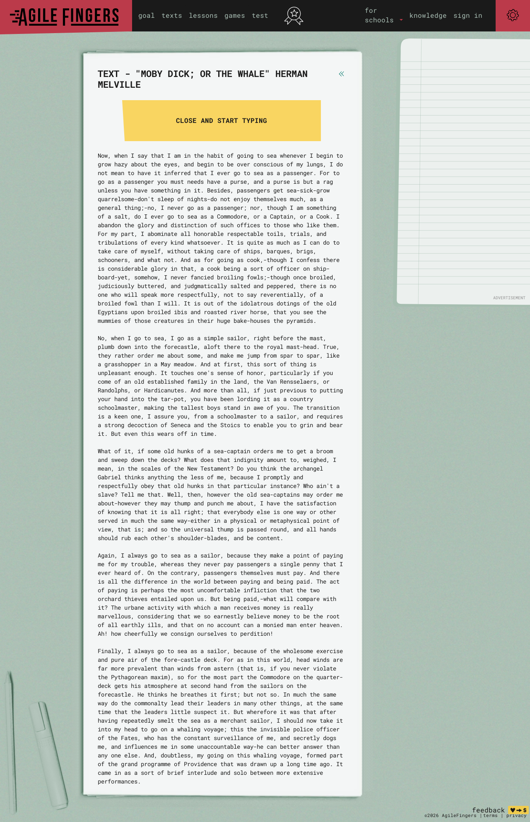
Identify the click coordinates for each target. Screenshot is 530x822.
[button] (383, 15)
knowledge (428, 15)
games (234, 15)
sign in (467, 15)
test (260, 15)
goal (146, 15)
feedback (488, 809)
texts (171, 15)
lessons (203, 15)
